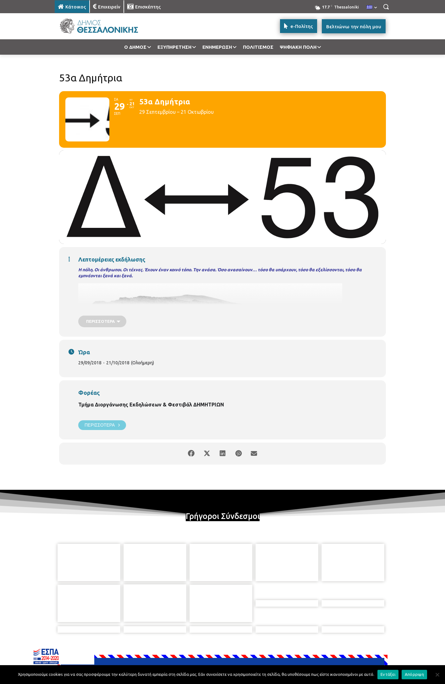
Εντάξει (388, 674)
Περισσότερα (102, 425)
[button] (386, 6)
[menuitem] (371, 7)
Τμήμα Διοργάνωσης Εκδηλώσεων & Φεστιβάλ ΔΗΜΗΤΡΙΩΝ (151, 404)
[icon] (266, 649)
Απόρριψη (414, 674)
